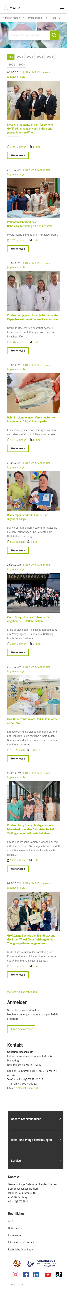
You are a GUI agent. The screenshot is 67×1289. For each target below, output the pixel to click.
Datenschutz (15, 1228)
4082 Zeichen (18, 342)
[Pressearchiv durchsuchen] (33, 35)
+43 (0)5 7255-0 (18, 1201)
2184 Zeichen (18, 643)
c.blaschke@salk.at (27, 1088)
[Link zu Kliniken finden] (13, 18)
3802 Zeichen (18, 146)
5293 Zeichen (18, 860)
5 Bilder (35, 750)
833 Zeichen (17, 541)
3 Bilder (36, 146)
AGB (10, 1221)
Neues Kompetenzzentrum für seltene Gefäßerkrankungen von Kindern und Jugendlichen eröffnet (30, 128)
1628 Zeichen (18, 240)
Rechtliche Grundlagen (21, 1249)
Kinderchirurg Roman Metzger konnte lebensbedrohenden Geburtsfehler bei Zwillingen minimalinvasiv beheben (30, 829)
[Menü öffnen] (60, 56)
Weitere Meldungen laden (22, 991)
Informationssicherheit (21, 1242)
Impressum (14, 1235)
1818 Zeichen (18, 966)
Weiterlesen (18, 155)
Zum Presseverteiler (21, 1029)
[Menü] (62, 7)
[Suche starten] (54, 35)
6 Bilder (36, 643)
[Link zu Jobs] (55, 18)
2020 (22, 64)
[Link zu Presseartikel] (37, 18)
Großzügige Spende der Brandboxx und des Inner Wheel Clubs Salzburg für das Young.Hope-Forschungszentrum (31, 939)
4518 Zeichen (18, 440)
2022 (12, 64)
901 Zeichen (17, 750)
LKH (25, 72)
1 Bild (35, 240)
